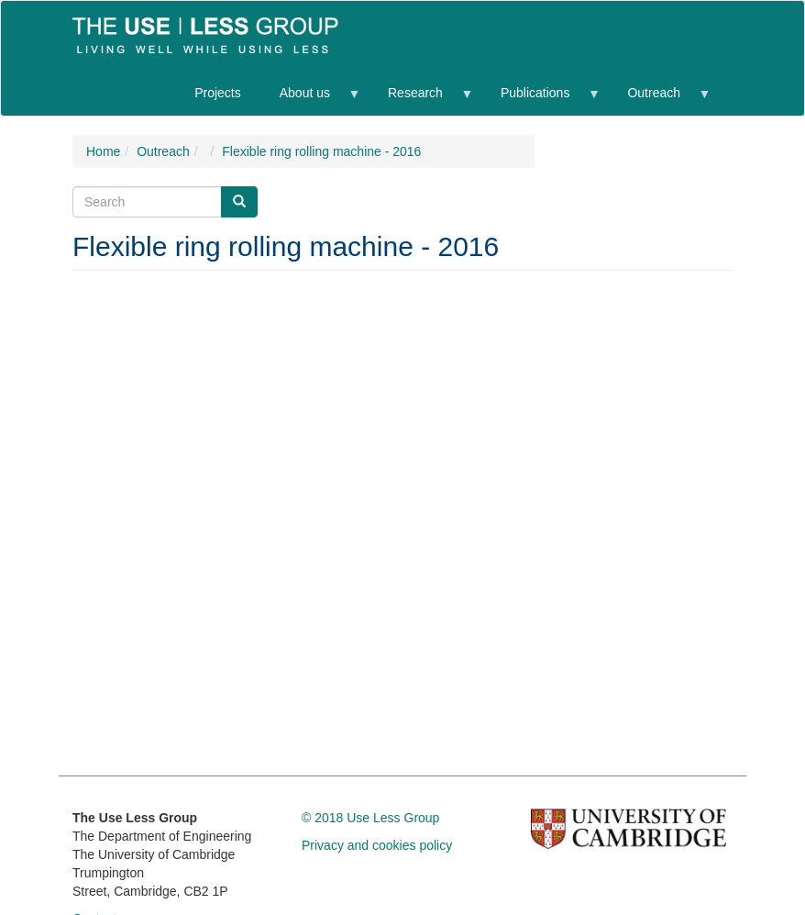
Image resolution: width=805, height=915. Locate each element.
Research (420, 100)
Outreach (658, 100)
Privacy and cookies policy (377, 845)
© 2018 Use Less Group (370, 817)
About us (309, 100)
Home (103, 151)
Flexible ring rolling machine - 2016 (321, 151)
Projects (217, 92)
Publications (540, 100)
